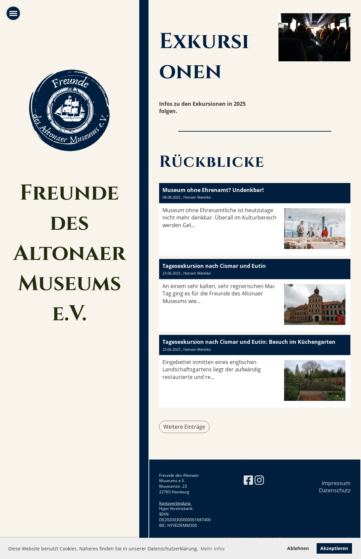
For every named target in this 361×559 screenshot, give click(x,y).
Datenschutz (334, 490)
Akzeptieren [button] (334, 548)
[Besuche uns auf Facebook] (248, 480)
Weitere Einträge (184, 426)
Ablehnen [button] (298, 548)
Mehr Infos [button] (213, 548)
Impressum (336, 483)
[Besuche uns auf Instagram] (259, 480)
